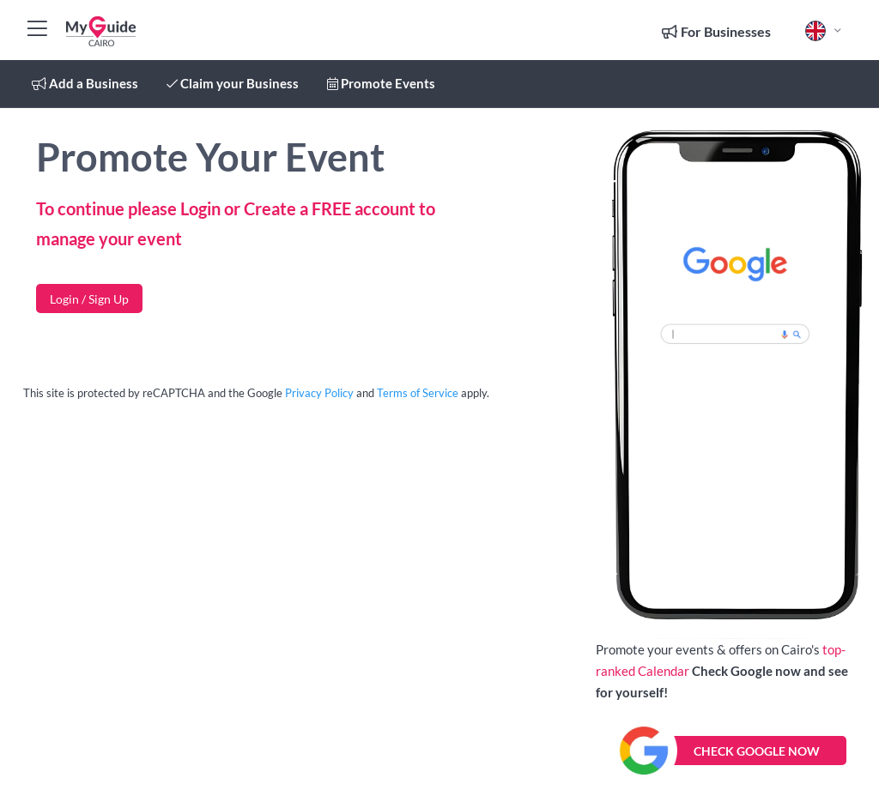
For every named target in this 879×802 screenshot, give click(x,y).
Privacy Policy (319, 393)
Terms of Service (417, 393)
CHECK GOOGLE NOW (757, 751)
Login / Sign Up (89, 299)
